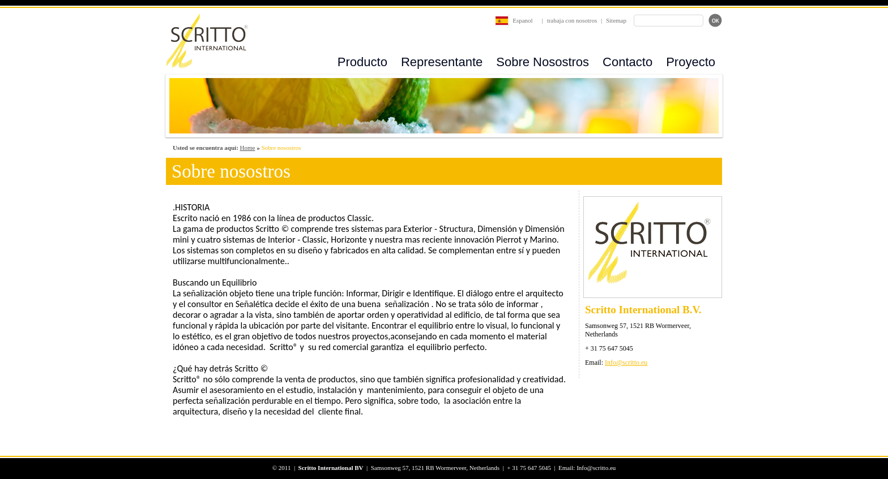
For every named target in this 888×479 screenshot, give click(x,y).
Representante (442, 62)
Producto (362, 62)
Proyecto (690, 62)
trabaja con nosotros (572, 20)
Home (247, 147)
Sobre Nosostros (542, 62)
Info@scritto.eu (626, 362)
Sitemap (616, 20)
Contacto (627, 62)
